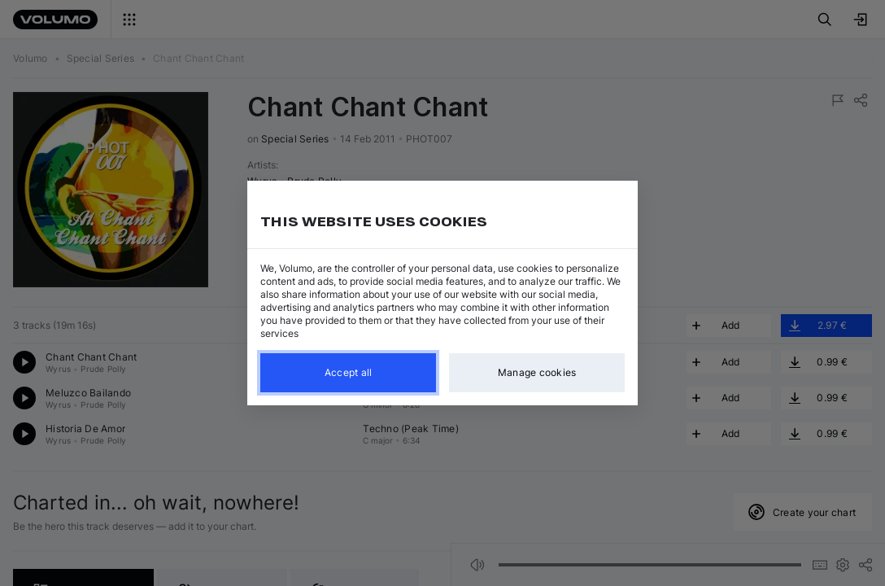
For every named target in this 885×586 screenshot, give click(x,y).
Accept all (349, 372)
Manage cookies (537, 372)
